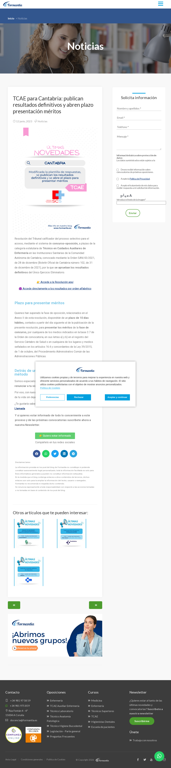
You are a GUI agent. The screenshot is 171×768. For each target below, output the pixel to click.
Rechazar (77, 397)
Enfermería (56, 700)
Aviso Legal (10, 759)
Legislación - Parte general (65, 731)
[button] (36, 453)
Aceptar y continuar (117, 397)
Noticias (42, 121)
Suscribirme (141, 721)
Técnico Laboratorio (61, 711)
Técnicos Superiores (102, 711)
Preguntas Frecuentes (62, 736)
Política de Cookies (50, 388)
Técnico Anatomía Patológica (59, 718)
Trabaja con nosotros (145, 740)
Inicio (11, 18)
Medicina (96, 700)
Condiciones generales (32, 759)
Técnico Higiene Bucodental (66, 725)
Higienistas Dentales (103, 721)
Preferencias (52, 397)
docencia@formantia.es (21, 720)
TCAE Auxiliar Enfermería (64, 705)
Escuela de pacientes (103, 726)
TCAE (94, 716)
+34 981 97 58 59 (17, 700)
